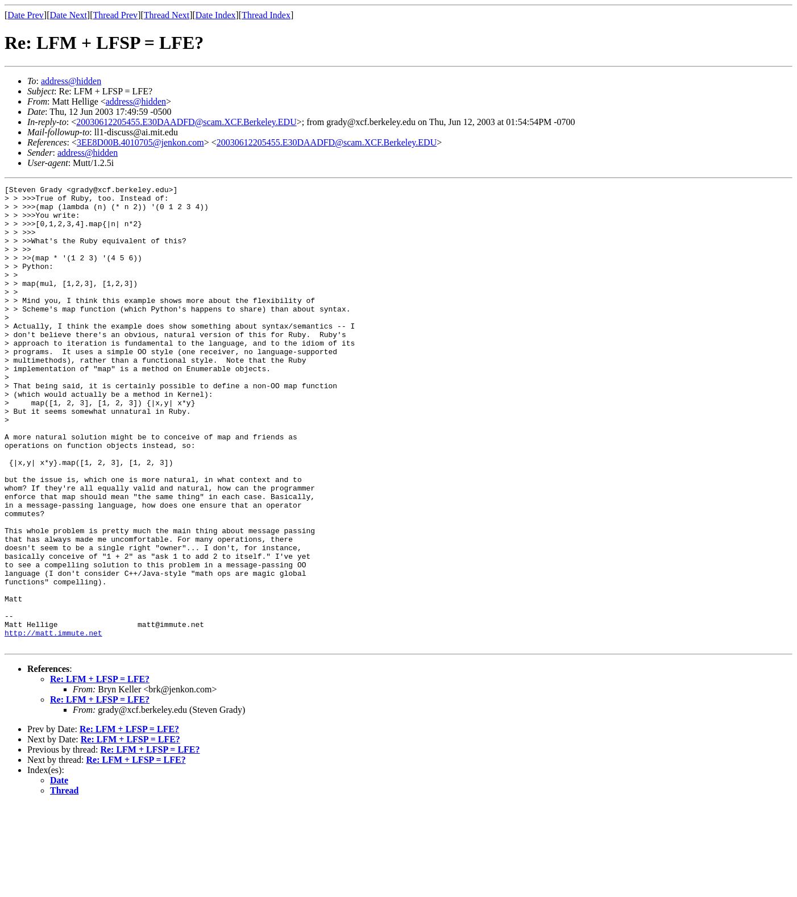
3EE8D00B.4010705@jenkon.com (140, 142)
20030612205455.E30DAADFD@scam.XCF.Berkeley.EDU (186, 122)
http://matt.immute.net (53, 723)
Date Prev (25, 15)
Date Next (68, 15)
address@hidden (71, 81)
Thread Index (266, 15)
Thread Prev (115, 15)
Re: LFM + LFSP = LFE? (100, 771)
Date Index (216, 15)
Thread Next (166, 15)
